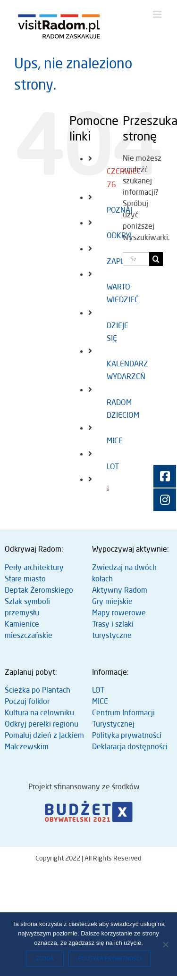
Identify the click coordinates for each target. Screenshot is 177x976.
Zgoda (45, 958)
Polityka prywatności (126, 735)
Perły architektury (34, 567)
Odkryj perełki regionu (41, 723)
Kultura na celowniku (39, 712)
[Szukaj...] (136, 259)
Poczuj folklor (27, 701)
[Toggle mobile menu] (158, 14)
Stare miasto (25, 578)
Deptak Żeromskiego (39, 590)
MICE (115, 440)
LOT (113, 466)
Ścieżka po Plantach (37, 690)
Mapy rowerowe (119, 612)
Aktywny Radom (119, 590)
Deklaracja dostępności (130, 746)
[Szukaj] (156, 259)
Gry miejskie (112, 601)
